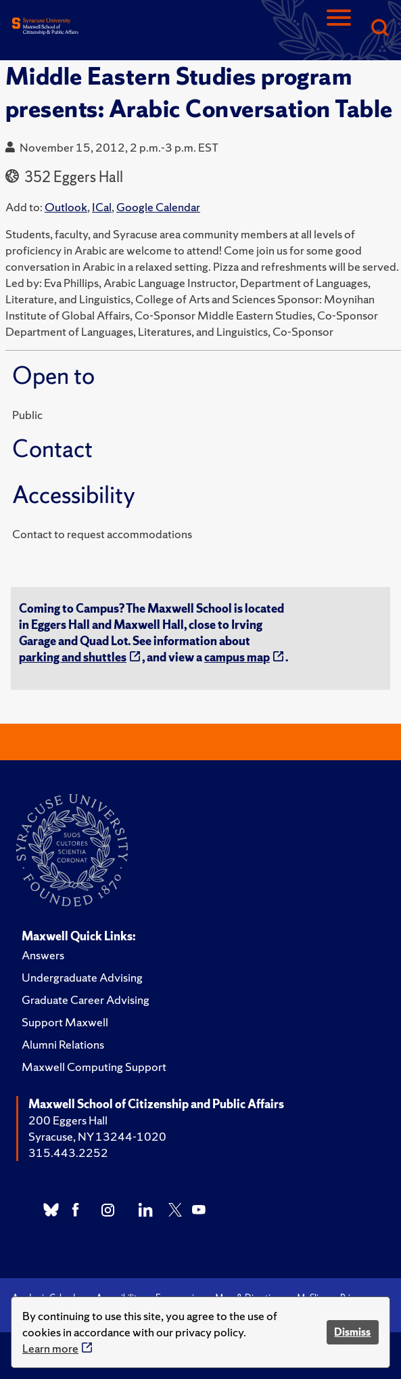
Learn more (50, 1348)
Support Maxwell (65, 1022)
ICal (102, 207)
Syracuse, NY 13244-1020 (97, 1136)
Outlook (66, 207)
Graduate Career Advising (85, 999)
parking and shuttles (72, 657)
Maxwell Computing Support (94, 1066)
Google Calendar (158, 207)
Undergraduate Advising (82, 977)
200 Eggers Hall (68, 1120)
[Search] (379, 29)
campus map (237, 657)
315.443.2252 (68, 1152)
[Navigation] (339, 28)
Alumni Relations (63, 1044)
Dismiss (352, 1332)
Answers (43, 955)
